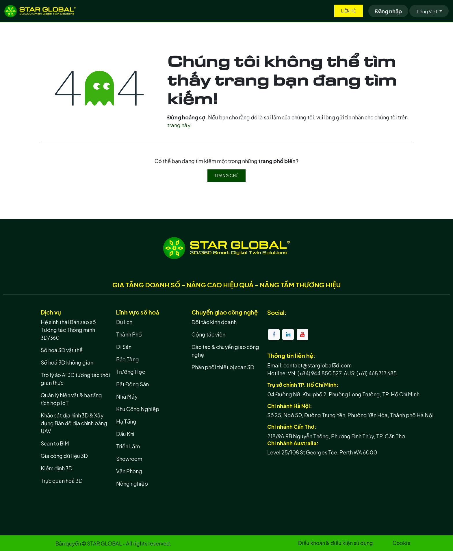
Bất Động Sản (132, 384)
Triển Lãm (128, 446)
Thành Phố (129, 334)
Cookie (402, 542)
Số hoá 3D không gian (67, 362)
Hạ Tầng (126, 421)
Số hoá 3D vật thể (62, 350)
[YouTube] (302, 334)
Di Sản (123, 346)
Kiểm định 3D (57, 468)
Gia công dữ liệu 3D (64, 455)
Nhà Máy (127, 396)
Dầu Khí (125, 433)
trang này (178, 125)
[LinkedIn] (288, 334)
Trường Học (130, 371)
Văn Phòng (129, 471)
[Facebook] (274, 334)
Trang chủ (226, 175)
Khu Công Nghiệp (137, 409)
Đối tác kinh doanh (214, 322)
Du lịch (124, 322)
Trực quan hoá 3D (62, 480)
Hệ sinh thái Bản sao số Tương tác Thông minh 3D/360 (68, 330)
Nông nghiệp (132, 483)
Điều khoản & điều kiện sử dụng (335, 542)
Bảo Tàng (127, 359)
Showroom (129, 458)
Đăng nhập (388, 11)
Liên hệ (348, 10)
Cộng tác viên (208, 334)
